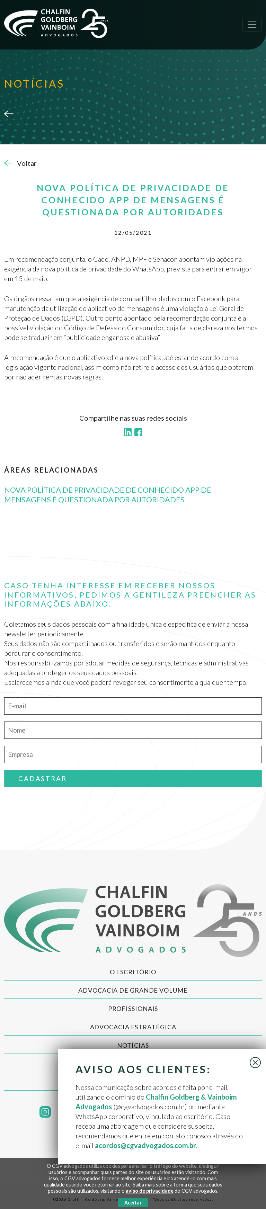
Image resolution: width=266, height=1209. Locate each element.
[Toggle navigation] (252, 25)
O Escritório (133, 972)
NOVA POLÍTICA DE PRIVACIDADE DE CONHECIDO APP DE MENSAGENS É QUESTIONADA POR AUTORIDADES (107, 494)
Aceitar (133, 1203)
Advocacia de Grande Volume (132, 990)
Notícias (133, 1045)
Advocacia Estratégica (133, 1027)
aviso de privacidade (150, 1191)
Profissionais (133, 1008)
